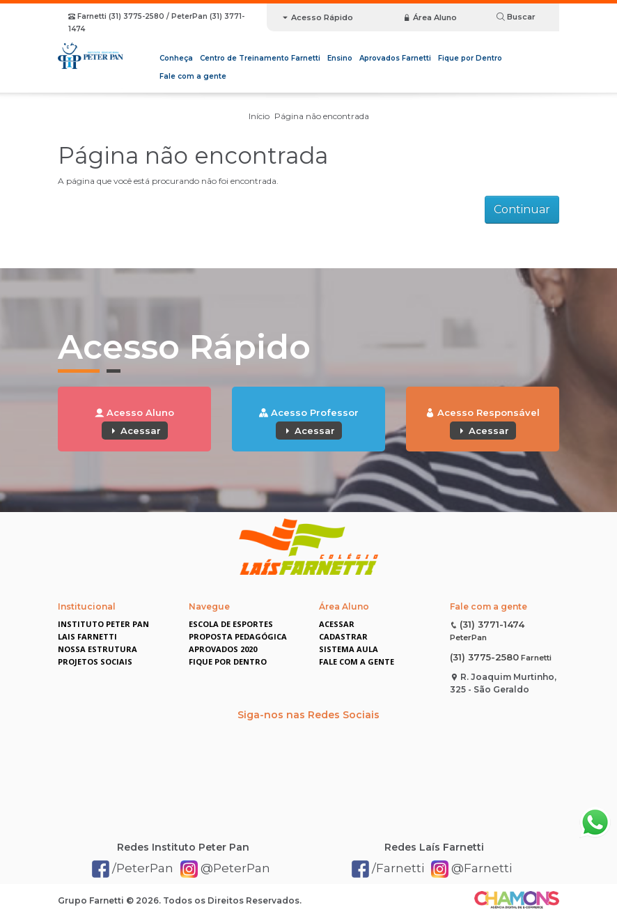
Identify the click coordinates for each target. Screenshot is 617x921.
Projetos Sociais (95, 661)
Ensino (339, 58)
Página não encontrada (321, 116)
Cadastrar (343, 636)
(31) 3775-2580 (484, 657)
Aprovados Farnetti (395, 58)
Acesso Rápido (317, 17)
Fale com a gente (192, 76)
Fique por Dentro (470, 58)
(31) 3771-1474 (492, 624)
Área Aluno (430, 17)
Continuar (522, 209)
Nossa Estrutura (97, 649)
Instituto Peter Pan (103, 624)
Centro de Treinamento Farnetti (260, 58)
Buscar (516, 17)
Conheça (176, 58)
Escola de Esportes (231, 624)
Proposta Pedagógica (238, 636)
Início (259, 116)
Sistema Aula (348, 649)
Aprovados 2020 (223, 649)
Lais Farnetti (87, 636)
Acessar (135, 430)
